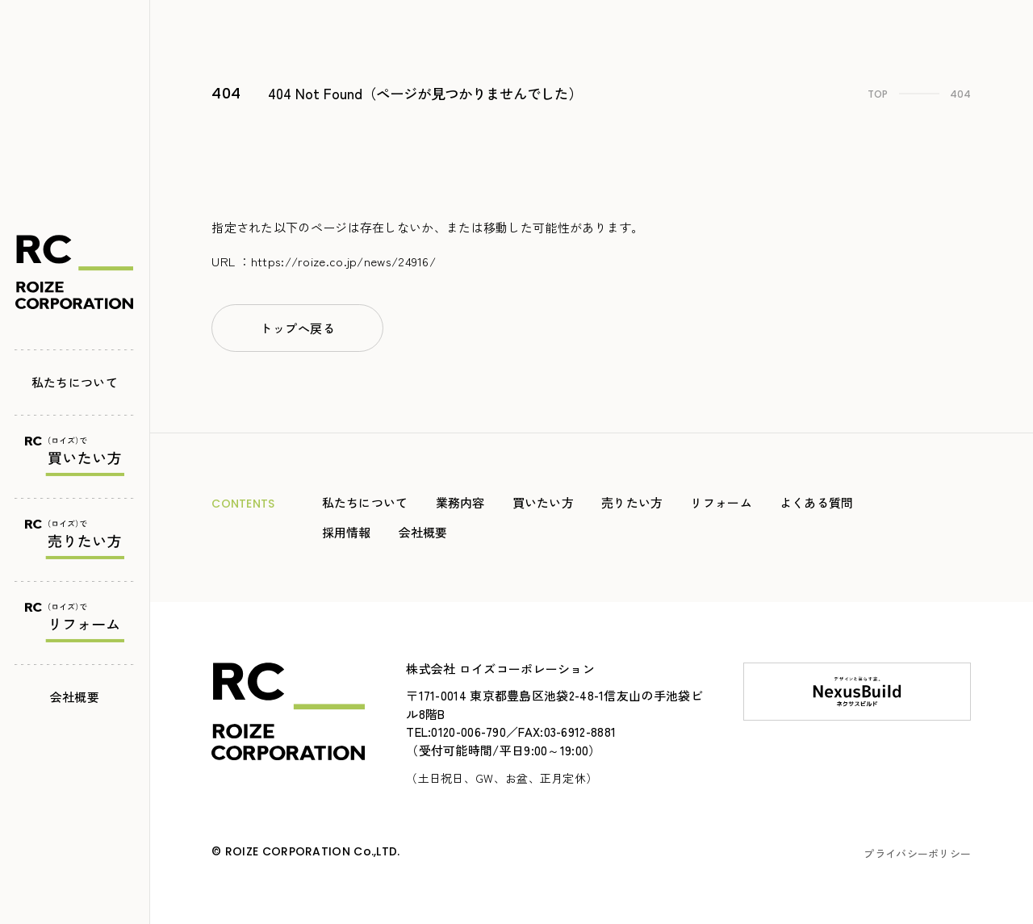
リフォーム (721, 502)
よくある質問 (817, 502)
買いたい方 (543, 502)
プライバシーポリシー (917, 853)
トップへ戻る (297, 328)
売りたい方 (632, 502)
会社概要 (74, 692)
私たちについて (74, 377)
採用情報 (346, 532)
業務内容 (460, 502)
